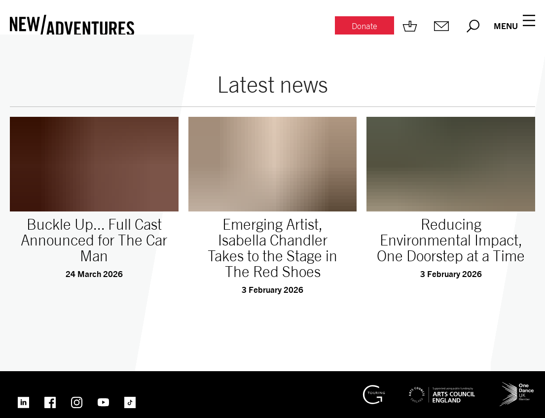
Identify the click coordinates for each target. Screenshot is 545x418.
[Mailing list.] (441, 26)
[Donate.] (364, 26)
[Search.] (473, 26)
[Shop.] (410, 26)
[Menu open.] (514, 26)
